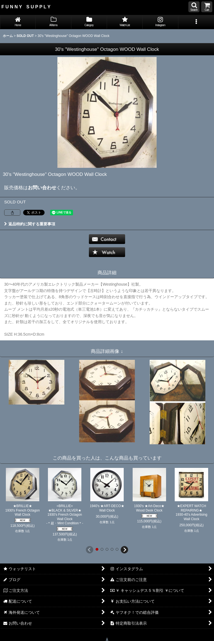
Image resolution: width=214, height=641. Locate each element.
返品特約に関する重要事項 (29, 224)
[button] (194, 6)
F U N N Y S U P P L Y (25, 6)
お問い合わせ (42, 187)
